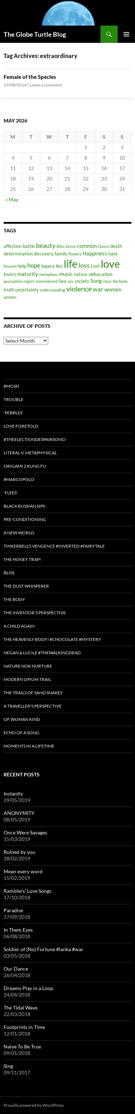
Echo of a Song (21, 732)
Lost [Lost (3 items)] (95, 266)
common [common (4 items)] (87, 245)
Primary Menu (126, 34)
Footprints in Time (24, 1027)
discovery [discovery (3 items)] (44, 254)
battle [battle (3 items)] (29, 246)
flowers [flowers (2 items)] (74, 253)
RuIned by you (19, 852)
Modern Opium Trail (27, 679)
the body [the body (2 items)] (120, 281)
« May (11, 199)
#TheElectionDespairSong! (35, 439)
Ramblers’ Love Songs (27, 891)
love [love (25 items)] (110, 263)
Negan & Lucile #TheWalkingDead (42, 652)
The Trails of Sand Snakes (33, 692)
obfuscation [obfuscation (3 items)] (100, 274)
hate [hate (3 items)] (113, 254)
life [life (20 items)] (70, 264)
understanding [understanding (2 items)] (52, 290)
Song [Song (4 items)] (96, 280)
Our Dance (16, 969)
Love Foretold (21, 426)
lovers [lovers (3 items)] (10, 274)
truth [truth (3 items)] (9, 290)
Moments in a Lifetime (29, 746)
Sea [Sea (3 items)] (62, 281)
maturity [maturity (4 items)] (27, 274)
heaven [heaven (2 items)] (10, 266)
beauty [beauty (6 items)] (45, 245)
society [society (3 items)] (82, 281)
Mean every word (23, 871)
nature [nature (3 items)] (80, 274)
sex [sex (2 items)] (70, 281)
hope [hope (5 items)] (33, 265)
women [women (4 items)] (112, 289)
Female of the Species (30, 76)
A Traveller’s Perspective (33, 706)
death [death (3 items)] (116, 246)
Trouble (13, 399)
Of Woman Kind (22, 719)
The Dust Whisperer (26, 586)
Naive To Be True (22, 1046)
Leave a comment (46, 85)
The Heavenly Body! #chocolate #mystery (52, 639)
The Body (14, 599)
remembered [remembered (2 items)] (46, 281)
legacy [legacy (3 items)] (48, 266)
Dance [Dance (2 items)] (103, 246)
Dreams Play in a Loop (28, 988)
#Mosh (11, 386)
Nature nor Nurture (28, 666)
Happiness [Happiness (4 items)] (94, 253)
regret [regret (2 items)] (28, 281)
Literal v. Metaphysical (30, 452)
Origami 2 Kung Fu (25, 466)
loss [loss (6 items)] (84, 265)
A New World (19, 532)
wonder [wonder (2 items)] (10, 297)
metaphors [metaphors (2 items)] (48, 274)
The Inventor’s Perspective (35, 612)
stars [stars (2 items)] (107, 281)
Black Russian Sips (24, 506)
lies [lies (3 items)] (59, 266)
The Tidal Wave (20, 1007)
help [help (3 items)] (22, 266)
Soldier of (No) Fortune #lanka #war (44, 949)
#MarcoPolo (19, 479)
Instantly (13, 793)
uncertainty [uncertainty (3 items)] (27, 290)
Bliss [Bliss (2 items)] (61, 246)
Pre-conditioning (25, 519)
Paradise (13, 910)
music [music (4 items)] (66, 274)
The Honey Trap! (22, 559)
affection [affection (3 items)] (13, 246)
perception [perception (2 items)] (13, 281)
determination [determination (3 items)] (18, 254)
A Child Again (19, 626)
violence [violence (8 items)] (79, 288)
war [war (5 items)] (98, 289)
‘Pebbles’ (13, 412)
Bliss (9, 572)
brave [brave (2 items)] (71, 246)
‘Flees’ (11, 492)
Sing (8, 1066)
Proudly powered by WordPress (34, 1105)
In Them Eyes (18, 930)
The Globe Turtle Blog (35, 34)
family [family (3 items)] (61, 254)
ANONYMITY (19, 813)
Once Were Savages (25, 832)
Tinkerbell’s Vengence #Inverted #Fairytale (54, 546)
